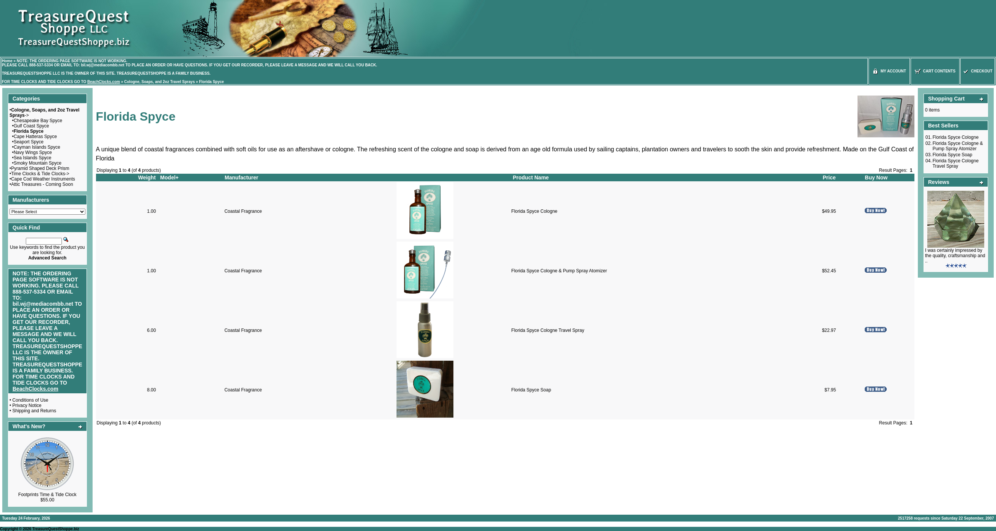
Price (829, 177)
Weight (147, 177)
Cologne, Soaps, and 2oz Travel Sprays (159, 82)
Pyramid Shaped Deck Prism (40, 168)
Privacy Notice (27, 405)
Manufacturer (241, 177)
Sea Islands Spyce (32, 157)
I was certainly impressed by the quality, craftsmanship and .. (955, 256)
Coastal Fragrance (243, 211)
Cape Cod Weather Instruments (43, 179)
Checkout (977, 71)
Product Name (531, 177)
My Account (889, 71)
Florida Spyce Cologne (534, 211)
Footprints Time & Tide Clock (47, 494)
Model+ (169, 177)
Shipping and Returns (34, 410)
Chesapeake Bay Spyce (38, 120)
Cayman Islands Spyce (37, 147)
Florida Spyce (211, 82)
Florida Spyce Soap (531, 390)
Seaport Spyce (29, 142)
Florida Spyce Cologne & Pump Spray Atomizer (559, 270)
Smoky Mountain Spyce (37, 163)
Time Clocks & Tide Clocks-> (40, 173)
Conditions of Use (31, 400)
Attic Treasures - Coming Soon (42, 184)
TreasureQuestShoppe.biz (55, 529)
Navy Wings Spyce (33, 152)
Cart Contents (935, 71)
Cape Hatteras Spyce (35, 136)
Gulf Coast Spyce (31, 126)
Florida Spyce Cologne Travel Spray (547, 330)
